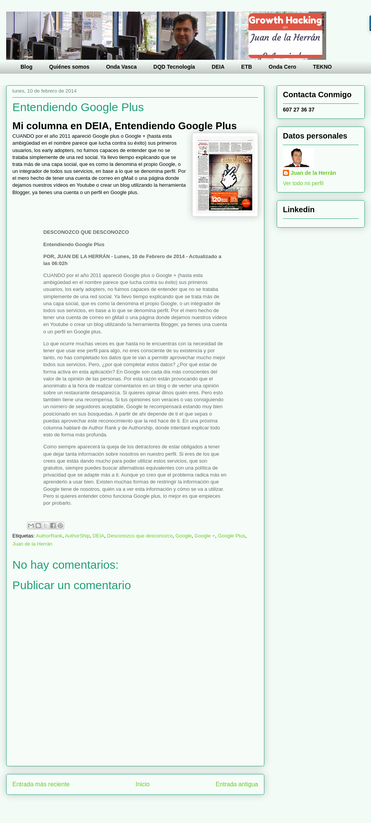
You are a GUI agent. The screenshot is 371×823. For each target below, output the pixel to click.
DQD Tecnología (174, 67)
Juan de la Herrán (32, 544)
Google (183, 536)
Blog (26, 67)
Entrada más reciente (41, 784)
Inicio (143, 784)
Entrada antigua (237, 784)
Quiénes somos (69, 67)
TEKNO (322, 67)
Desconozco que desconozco (140, 536)
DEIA (218, 67)
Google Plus (231, 536)
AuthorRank (49, 536)
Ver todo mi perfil (303, 183)
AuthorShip (77, 536)
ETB (246, 67)
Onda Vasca (121, 67)
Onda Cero (282, 67)
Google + (204, 536)
